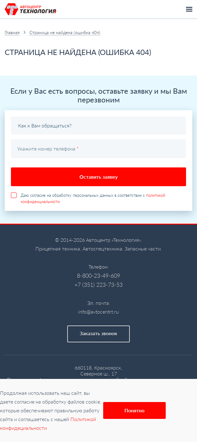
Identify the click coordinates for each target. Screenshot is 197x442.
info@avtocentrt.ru (98, 312)
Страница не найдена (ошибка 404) (64, 32)
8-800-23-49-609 (98, 275)
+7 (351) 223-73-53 (98, 284)
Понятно (134, 410)
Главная (12, 32)
